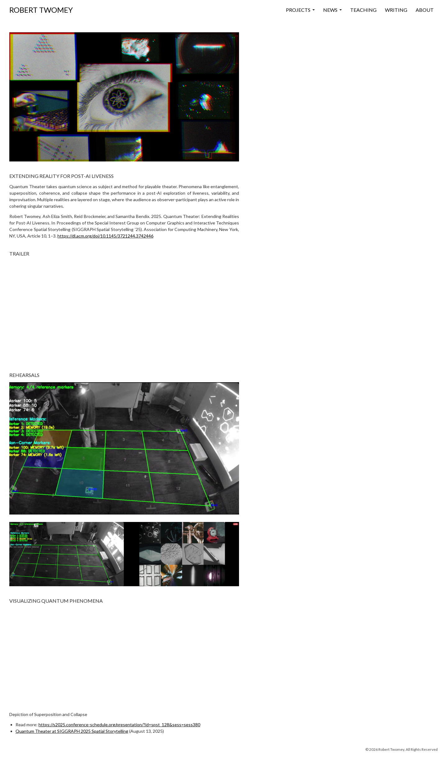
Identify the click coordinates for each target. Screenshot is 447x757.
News (330, 10)
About (425, 10)
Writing (396, 10)
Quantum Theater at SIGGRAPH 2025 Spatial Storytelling (72, 731)
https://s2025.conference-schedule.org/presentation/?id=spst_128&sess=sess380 (119, 724)
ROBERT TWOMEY (41, 9)
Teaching (363, 10)
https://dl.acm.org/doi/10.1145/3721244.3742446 (105, 235)
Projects (298, 10)
